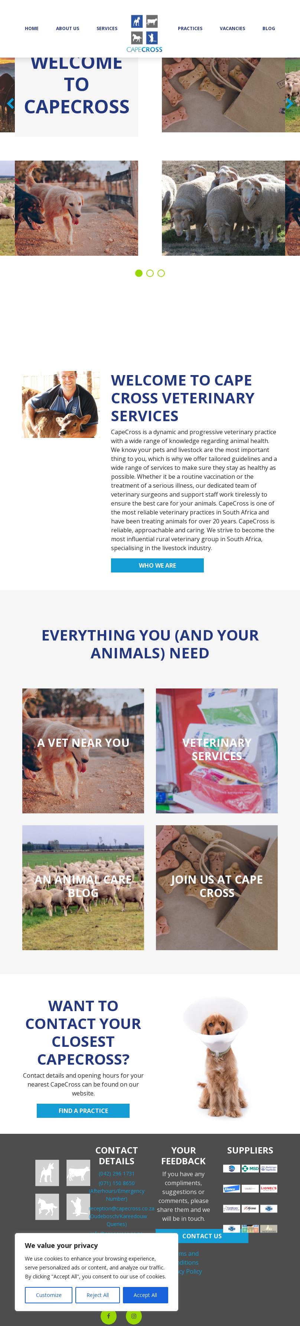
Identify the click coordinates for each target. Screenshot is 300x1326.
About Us (67, 28)
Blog (268, 28)
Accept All (145, 1294)
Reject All (98, 1294)
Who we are (157, 565)
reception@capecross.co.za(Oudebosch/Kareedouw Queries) (121, 1216)
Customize (49, 1294)
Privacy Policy (183, 1271)
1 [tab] (139, 273)
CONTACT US (202, 1236)
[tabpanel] (150, 152)
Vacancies (232, 28)
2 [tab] (150, 273)
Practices (190, 28)
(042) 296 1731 (117, 1173)
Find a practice (83, 1111)
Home (32, 28)
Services (107, 28)
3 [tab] (161, 273)
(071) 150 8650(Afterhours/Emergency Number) (116, 1191)
